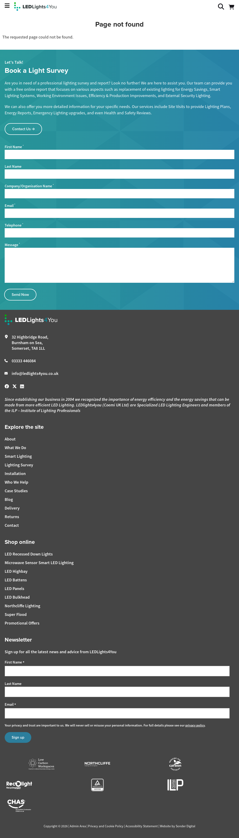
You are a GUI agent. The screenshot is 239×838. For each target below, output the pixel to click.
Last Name (13, 166)
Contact (12, 525)
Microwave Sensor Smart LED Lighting (39, 562)
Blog (9, 499)
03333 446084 (24, 360)
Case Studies (16, 490)
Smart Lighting (18, 456)
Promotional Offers (22, 623)
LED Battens (16, 580)
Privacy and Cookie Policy (105, 826)
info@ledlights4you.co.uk (35, 373)
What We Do (15, 447)
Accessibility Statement (142, 826)
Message (12, 244)
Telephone (14, 225)
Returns (12, 516)
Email (10, 205)
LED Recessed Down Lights (29, 554)
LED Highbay (16, 571)
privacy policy (195, 725)
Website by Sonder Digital (177, 826)
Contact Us (23, 129)
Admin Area (78, 826)
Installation (15, 473)
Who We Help (16, 482)
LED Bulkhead (17, 597)
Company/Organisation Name (29, 186)
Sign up (18, 737)
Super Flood (16, 614)
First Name (14, 146)
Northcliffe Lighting (22, 605)
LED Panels (14, 588)
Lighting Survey (19, 465)
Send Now (20, 294)
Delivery (12, 508)
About (10, 439)
